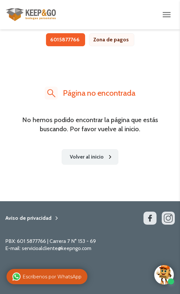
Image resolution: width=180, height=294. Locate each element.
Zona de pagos (111, 39)
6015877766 (65, 39)
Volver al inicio (92, 157)
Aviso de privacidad (28, 218)
